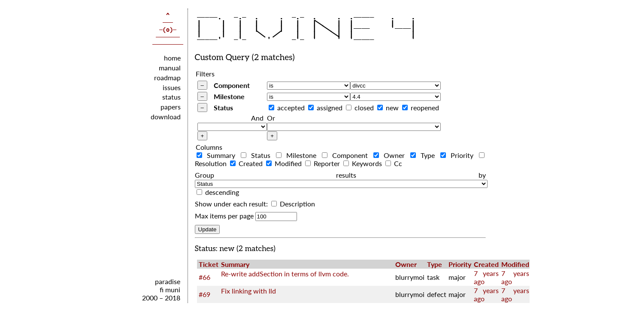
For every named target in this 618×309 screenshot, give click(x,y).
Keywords (363, 163)
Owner (391, 155)
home (172, 58)
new (392, 107)
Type (424, 155)
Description (293, 204)
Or (271, 118)
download (166, 116)
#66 (204, 277)
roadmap (167, 77)
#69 (204, 294)
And (257, 118)
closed (364, 107)
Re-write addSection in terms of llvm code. (285, 274)
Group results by (340, 175)
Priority (458, 155)
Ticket (208, 264)
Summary (218, 155)
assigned (329, 107)
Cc (393, 163)
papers (171, 107)
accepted (291, 107)
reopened (425, 107)
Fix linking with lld (248, 291)
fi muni (170, 289)
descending (222, 192)
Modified (284, 163)
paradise (167, 281)
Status (223, 107)
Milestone (229, 96)
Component (232, 85)
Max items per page (224, 216)
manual (170, 68)
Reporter (323, 163)
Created (247, 163)
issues (172, 87)
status (171, 97)
